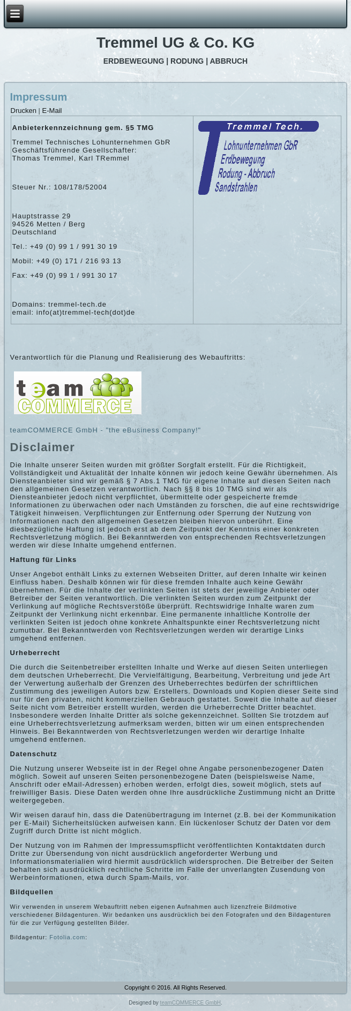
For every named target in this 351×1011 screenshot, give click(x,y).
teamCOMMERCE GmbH (190, 1003)
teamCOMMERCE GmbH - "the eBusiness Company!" (105, 430)
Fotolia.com (67, 937)
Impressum (39, 97)
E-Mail (52, 111)
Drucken (25, 111)
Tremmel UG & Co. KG (175, 42)
